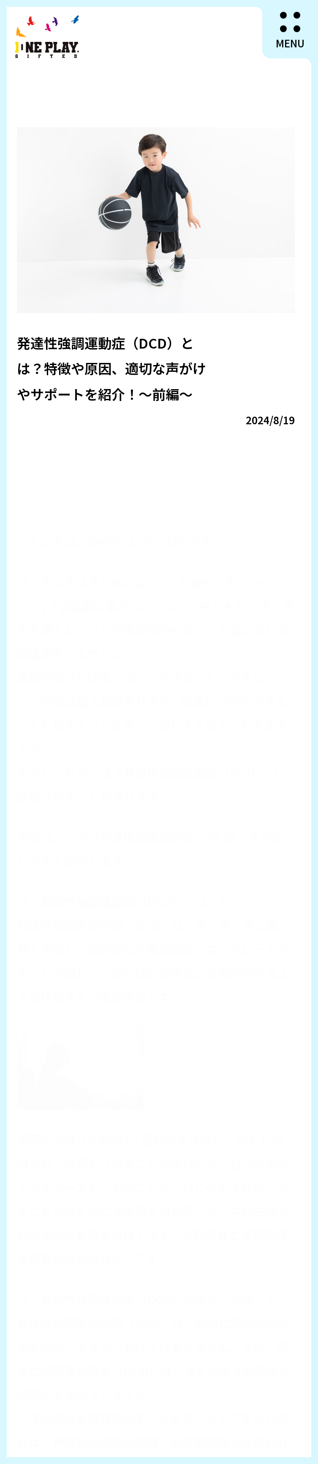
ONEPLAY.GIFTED (47, 36)
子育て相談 (60, 488)
